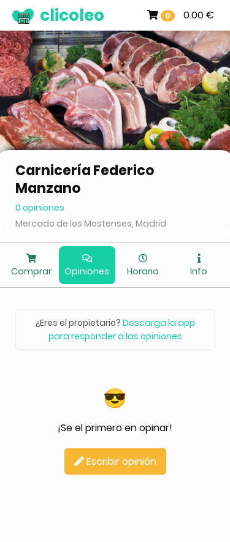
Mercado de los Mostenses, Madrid (90, 223)
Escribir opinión (115, 461)
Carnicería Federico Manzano (85, 179)
